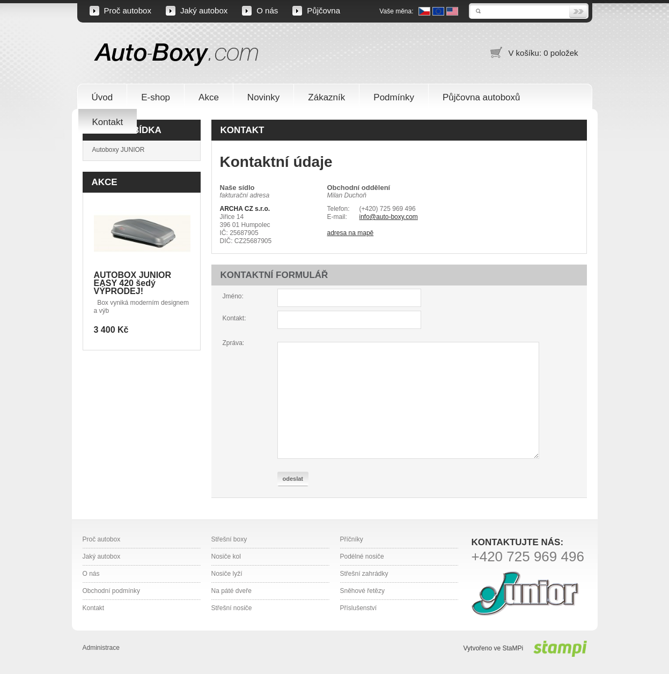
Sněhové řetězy (362, 591)
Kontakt (94, 608)
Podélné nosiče (362, 556)
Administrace (101, 647)
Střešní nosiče (231, 608)
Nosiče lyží (226, 573)
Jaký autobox (203, 10)
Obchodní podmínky (111, 591)
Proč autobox (127, 10)
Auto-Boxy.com (176, 54)
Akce (104, 182)
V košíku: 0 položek (543, 52)
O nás (267, 10)
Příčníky (351, 539)
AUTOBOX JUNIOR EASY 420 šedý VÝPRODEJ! (133, 283)
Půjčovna (323, 10)
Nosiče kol (226, 556)
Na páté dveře (231, 591)
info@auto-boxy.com (388, 217)
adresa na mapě (350, 233)
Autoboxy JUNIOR (118, 149)
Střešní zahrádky (364, 573)
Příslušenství (358, 608)
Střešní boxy (229, 539)
